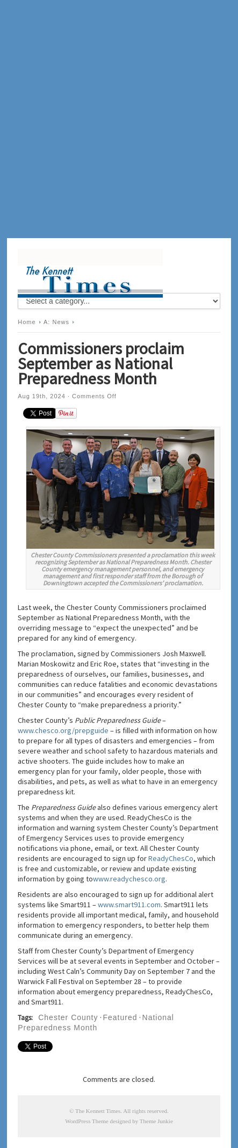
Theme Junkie (156, 1121)
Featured (120, 1017)
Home (26, 322)
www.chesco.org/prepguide (63, 730)
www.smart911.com (129, 904)
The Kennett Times (97, 1111)
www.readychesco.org (129, 879)
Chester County (68, 1017)
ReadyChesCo (170, 858)
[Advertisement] (119, 119)
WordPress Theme (86, 1121)
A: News (56, 322)
